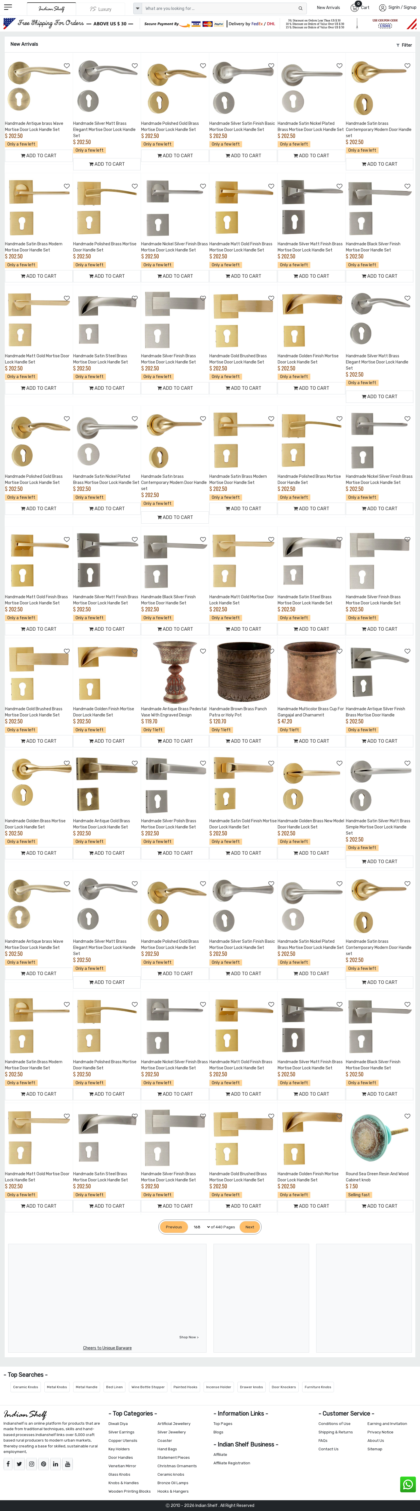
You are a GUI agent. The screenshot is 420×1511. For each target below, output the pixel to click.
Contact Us (328, 1449)
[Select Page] (199, 1227)
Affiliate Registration (232, 1463)
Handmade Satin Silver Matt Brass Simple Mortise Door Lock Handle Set (378, 827)
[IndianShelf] (51, 8)
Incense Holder (218, 1387)
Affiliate (220, 1454)
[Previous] (174, 1227)
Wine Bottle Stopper (148, 1387)
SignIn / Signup (402, 7)
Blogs (218, 1432)
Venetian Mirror (122, 1466)
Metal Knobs (57, 1387)
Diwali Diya (118, 1423)
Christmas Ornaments (177, 1466)
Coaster (165, 1440)
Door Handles (120, 1457)
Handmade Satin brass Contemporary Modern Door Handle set (379, 129)
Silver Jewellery (172, 1432)
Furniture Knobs (318, 1387)
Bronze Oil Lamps (173, 1483)
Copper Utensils (122, 1440)
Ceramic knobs (171, 1474)
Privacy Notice (380, 1432)
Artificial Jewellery (174, 1423)
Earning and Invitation (387, 1423)
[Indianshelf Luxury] (100, 9)
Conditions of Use (334, 1423)
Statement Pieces (174, 1457)
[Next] (249, 1227)
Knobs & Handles (123, 1483)
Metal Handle (86, 1387)
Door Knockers (284, 1387)
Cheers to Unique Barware (107, 1348)
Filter (404, 45)
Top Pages (223, 1423)
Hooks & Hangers (173, 1491)
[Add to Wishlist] (67, 66)
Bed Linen (114, 1387)
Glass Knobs (119, 1474)
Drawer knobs (251, 1387)
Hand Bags (167, 1449)
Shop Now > (189, 1337)
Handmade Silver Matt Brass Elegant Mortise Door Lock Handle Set (104, 129)
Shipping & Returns (335, 1432)
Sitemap (375, 1449)
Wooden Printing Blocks (129, 1491)
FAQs (323, 1440)
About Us (376, 1440)
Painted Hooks (185, 1387)
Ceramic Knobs (25, 1387)
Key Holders (119, 1449)
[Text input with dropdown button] (224, 8)
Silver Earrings (121, 1432)
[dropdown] (137, 8)
